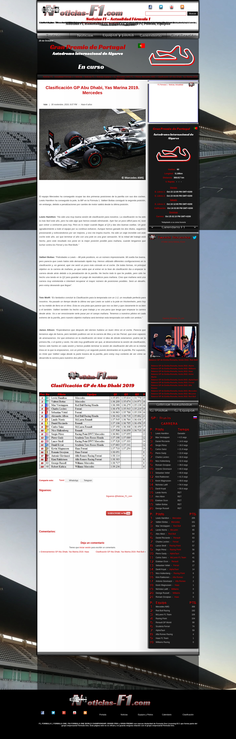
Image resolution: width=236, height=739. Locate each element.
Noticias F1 (89, 77)
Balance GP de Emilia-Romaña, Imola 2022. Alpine (172, 366)
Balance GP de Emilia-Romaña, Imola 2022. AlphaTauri (174, 380)
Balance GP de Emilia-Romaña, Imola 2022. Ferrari (172, 382)
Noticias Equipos (104, 77)
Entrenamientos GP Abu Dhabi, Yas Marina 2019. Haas (65, 552)
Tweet (61, 480)
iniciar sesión (85, 547)
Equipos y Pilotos (145, 715)
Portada (102, 715)
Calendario (166, 715)
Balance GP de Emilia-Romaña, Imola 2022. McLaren (173, 394)
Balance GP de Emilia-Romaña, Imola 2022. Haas (172, 371)
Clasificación (188, 715)
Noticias (78, 77)
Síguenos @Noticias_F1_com (119, 496)
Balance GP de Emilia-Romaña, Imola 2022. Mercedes (174, 391)
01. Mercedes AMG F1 (123, 77)
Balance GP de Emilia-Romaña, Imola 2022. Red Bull (173, 360)
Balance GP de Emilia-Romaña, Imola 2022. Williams (173, 369)
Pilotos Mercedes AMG (145, 77)
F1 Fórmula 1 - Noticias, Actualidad (170, 85)
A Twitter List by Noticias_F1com (173, 242)
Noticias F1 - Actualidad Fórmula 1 (58, 77)
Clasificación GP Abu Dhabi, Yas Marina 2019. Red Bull (120, 552)
